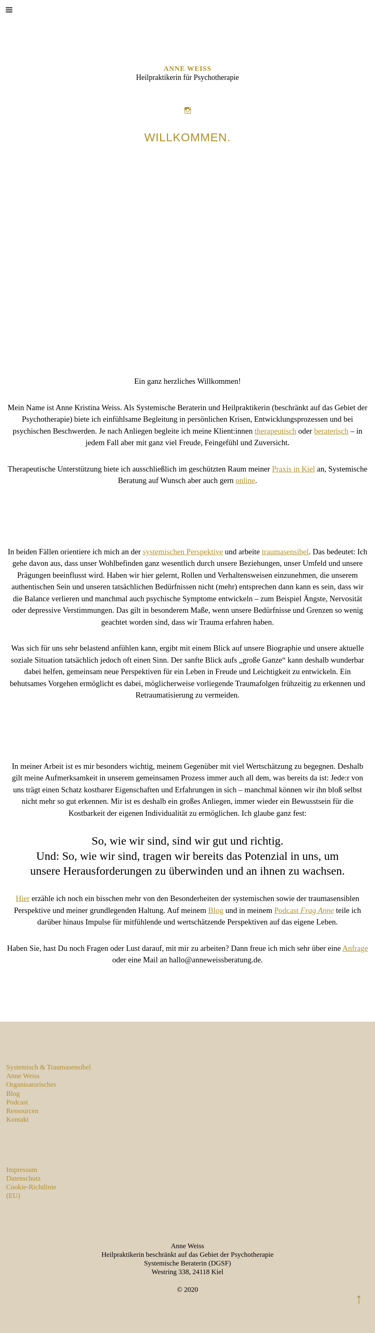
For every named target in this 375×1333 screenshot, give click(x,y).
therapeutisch (275, 431)
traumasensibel (285, 551)
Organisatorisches (31, 1084)
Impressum (21, 1170)
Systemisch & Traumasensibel (48, 1067)
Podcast (304, 910)
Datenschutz (23, 1178)
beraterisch (331, 431)
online (245, 480)
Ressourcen (22, 1111)
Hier (23, 898)
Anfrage (355, 948)
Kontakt (17, 1119)
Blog (216, 910)
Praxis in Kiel (293, 469)
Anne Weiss (188, 68)
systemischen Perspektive (183, 551)
